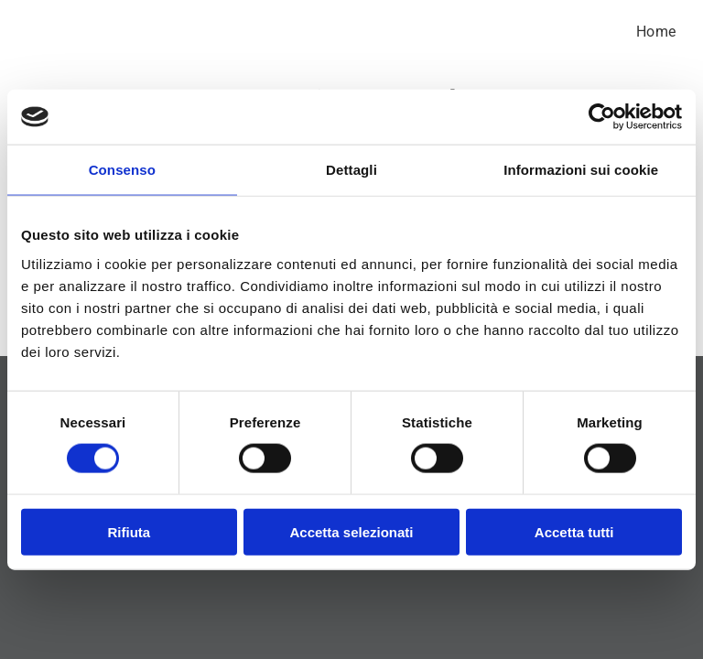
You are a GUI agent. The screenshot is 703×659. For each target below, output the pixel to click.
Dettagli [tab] (351, 170)
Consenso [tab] (122, 170)
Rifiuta (128, 531)
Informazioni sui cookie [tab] (580, 170)
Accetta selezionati (351, 531)
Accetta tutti (574, 531)
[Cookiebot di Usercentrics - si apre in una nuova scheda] (602, 117)
